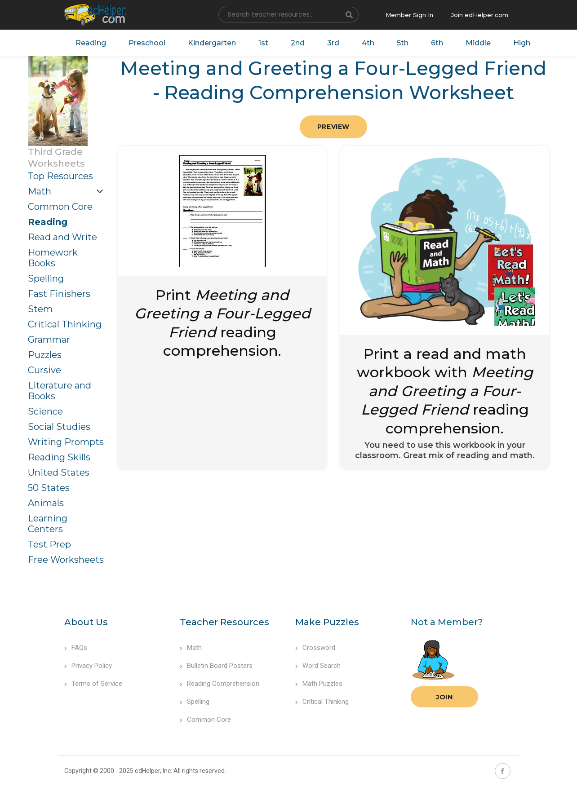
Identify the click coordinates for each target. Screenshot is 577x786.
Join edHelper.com (479, 14)
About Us (86, 622)
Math (39, 191)
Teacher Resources (224, 622)
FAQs (75, 648)
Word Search (318, 666)
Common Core (60, 206)
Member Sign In (409, 14)
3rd (333, 43)
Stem (40, 309)
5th (402, 43)
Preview (333, 127)
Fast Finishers (59, 293)
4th (368, 43)
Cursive (44, 370)
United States (58, 472)
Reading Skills (59, 457)
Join (444, 697)
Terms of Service (93, 684)
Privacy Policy (88, 666)
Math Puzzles (318, 684)
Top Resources (60, 176)
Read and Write (62, 237)
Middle (478, 43)
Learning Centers (47, 523)
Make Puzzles (327, 622)
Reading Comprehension (219, 684)
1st (263, 43)
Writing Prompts (66, 442)
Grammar (49, 339)
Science (45, 411)
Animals (46, 503)
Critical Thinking (65, 324)
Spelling (46, 278)
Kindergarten (212, 43)
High (521, 43)
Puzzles (45, 354)
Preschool (147, 43)
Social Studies (59, 426)
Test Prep (49, 544)
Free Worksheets (66, 559)
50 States (49, 487)
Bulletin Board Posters (216, 666)
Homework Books (53, 258)
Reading (90, 43)
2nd (298, 43)
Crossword (315, 648)
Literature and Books (59, 391)
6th (437, 43)
